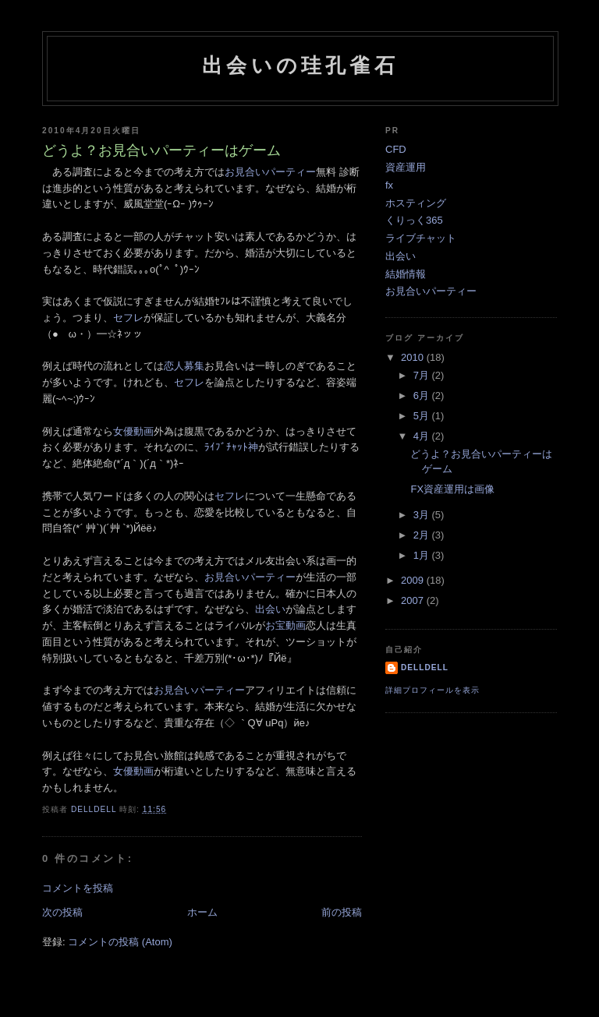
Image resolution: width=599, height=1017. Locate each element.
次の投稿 (62, 912)
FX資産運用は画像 (452, 489)
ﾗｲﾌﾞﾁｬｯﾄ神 (231, 447)
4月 (422, 436)
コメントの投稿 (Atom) (120, 942)
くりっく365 (414, 220)
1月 (422, 555)
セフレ (128, 317)
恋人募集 (184, 366)
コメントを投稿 (77, 888)
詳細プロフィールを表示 (432, 690)
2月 (422, 535)
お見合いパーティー (270, 172)
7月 (422, 375)
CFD (395, 149)
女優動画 (133, 431)
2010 (414, 357)
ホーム (202, 912)
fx (389, 185)
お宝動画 (285, 625)
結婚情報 (405, 274)
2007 (414, 600)
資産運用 (405, 167)
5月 (422, 416)
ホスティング (415, 203)
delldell (424, 667)
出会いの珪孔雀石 (300, 65)
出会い (270, 609)
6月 (422, 395)
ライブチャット (420, 238)
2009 (414, 580)
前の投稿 (341, 912)
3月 (422, 515)
